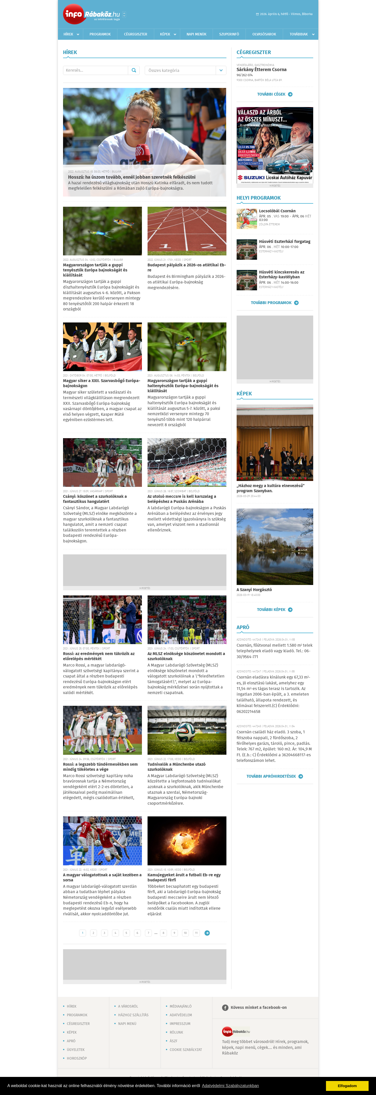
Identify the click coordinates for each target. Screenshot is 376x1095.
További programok (271, 303)
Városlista (124, 14)
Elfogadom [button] (347, 1086)
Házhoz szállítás (133, 1015)
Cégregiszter (135, 34)
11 (196, 933)
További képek (271, 609)
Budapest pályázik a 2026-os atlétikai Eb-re (187, 267)
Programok (100, 34)
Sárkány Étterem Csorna (262, 69)
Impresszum (180, 1024)
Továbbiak (299, 34)
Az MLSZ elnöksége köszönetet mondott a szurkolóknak (186, 656)
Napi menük (197, 34)
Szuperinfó (229, 34)
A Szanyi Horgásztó (254, 590)
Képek (165, 34)
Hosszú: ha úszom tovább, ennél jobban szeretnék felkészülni (132, 177)
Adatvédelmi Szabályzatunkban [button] (230, 1086)
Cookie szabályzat (186, 1050)
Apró (71, 1041)
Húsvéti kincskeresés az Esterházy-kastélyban (281, 274)
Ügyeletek (75, 1050)
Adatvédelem (181, 1015)
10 (185, 933)
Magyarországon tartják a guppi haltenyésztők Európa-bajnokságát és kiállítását (183, 386)
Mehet (134, 70)
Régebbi (207, 933)
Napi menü (127, 1024)
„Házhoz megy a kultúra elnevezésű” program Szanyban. (271, 488)
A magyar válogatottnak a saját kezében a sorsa (102, 877)
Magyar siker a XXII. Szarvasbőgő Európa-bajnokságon (101, 383)
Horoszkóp (77, 1058)
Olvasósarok (264, 34)
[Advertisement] (144, 569)
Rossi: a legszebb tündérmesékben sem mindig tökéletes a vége (100, 767)
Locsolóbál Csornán (277, 211)
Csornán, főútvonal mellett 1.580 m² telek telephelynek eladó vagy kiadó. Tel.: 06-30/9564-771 (275, 651)
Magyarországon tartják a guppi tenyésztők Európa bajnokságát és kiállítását (95, 270)
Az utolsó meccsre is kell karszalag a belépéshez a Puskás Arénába (182, 499)
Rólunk (176, 1032)
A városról (128, 1006)
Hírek (68, 34)
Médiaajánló (181, 1006)
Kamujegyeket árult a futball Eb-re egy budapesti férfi (184, 877)
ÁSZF (173, 1041)
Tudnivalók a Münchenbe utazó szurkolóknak (176, 767)
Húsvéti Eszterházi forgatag (284, 242)
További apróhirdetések (271, 776)
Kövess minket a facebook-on (259, 1008)
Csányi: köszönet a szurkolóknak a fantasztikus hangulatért (95, 499)
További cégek (271, 94)
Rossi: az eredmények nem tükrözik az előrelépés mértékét (99, 656)
